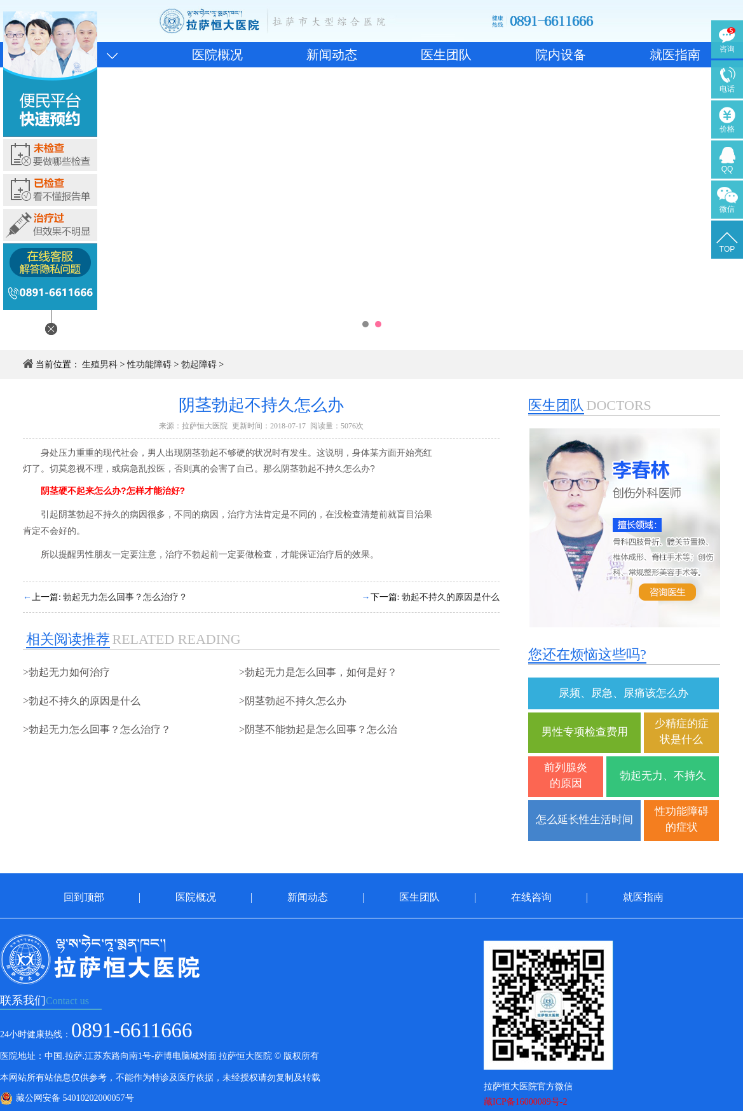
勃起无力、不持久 (663, 776)
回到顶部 (84, 897)
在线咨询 (531, 897)
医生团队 (446, 55)
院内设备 (560, 55)
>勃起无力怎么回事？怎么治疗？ (97, 729)
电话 (727, 89)
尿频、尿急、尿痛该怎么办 (623, 693)
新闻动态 (331, 55)
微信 (727, 209)
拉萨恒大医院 (205, 425)
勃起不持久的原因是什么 (451, 597)
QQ (727, 169)
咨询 (727, 48)
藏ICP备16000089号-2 (525, 1102)
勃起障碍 (199, 364)
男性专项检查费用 (585, 732)
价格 (727, 129)
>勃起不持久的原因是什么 (81, 700)
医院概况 (217, 55)
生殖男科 (100, 364)
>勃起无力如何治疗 (66, 672)
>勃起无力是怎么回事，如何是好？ (318, 672)
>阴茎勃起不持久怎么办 (292, 700)
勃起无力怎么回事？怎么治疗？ (125, 597)
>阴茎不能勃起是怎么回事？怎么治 (318, 729)
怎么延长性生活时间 (584, 820)
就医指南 (675, 55)
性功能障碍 (149, 364)
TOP (727, 249)
